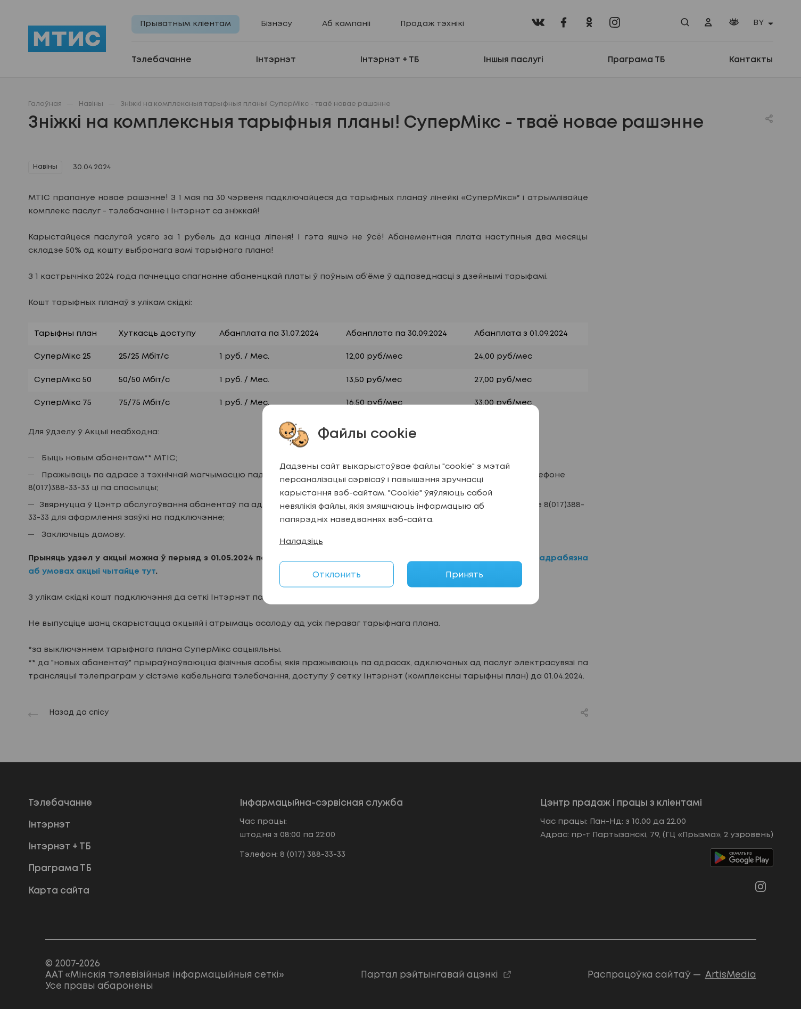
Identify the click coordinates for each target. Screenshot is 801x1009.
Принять (464, 575)
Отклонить (336, 575)
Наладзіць (301, 541)
